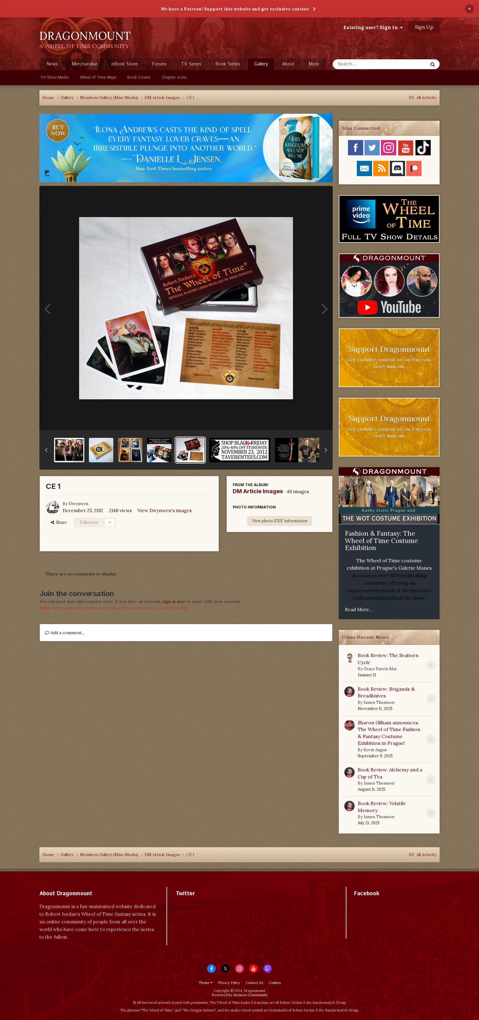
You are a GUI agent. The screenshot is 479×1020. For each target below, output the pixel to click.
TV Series (191, 64)
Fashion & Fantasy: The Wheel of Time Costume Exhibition (381, 540)
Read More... (359, 609)
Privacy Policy (229, 983)
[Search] (364, 64)
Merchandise (84, 64)
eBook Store (125, 64)
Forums (159, 64)
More (314, 64)
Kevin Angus (375, 749)
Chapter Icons (174, 77)
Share (59, 522)
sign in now (173, 601)
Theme (205, 983)
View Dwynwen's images (164, 510)
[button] (46, 450)
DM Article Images (258, 491)
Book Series (227, 64)
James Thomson (379, 702)
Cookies (275, 983)
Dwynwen (78, 503)
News (52, 64)
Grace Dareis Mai (380, 668)
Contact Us (254, 983)
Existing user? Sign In (373, 27)
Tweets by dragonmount (203, 904)
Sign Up (424, 27)
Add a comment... (64, 632)
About (288, 64)
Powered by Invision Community (240, 994)
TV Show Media (54, 77)
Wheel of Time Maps (98, 77)
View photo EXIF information (279, 520)
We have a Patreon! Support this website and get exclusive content (235, 9)
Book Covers (139, 77)
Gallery (261, 65)
